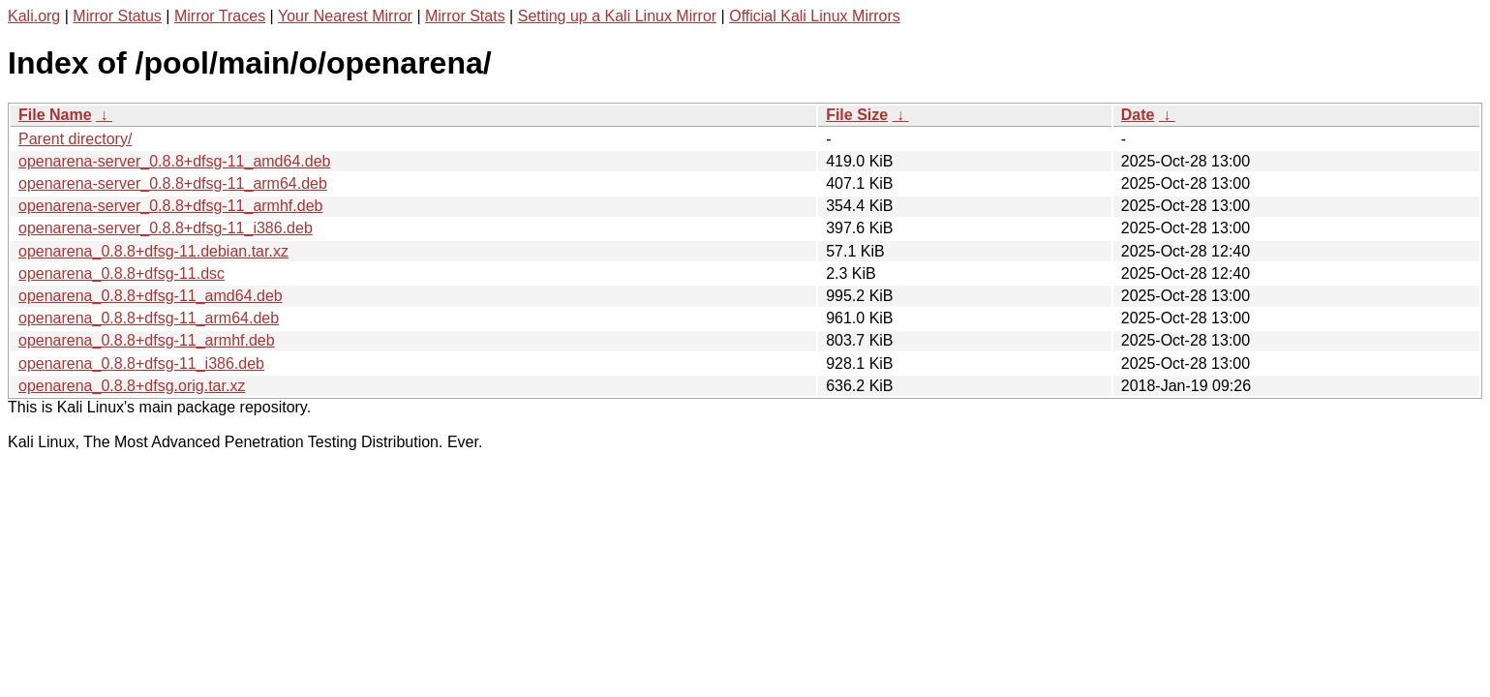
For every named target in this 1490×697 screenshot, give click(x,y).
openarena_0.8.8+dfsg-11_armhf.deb (146, 340)
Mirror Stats (465, 16)
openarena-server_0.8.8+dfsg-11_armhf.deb (170, 205)
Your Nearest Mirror (345, 16)
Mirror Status (117, 16)
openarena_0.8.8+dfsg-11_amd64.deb (150, 296)
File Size (857, 114)
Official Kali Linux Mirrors (814, 16)
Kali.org (34, 16)
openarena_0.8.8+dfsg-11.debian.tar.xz (153, 251)
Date (1138, 114)
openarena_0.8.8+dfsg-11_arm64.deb (148, 318)
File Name (55, 114)
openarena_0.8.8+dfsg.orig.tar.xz (131, 386)
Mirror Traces (219, 16)
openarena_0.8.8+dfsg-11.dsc (121, 273)
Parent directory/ (75, 139)
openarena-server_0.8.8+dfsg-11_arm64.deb (172, 183)
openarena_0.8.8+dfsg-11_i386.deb (141, 363)
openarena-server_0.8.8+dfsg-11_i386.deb (165, 228)
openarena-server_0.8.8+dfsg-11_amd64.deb (174, 161)
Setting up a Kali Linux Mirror (617, 16)
